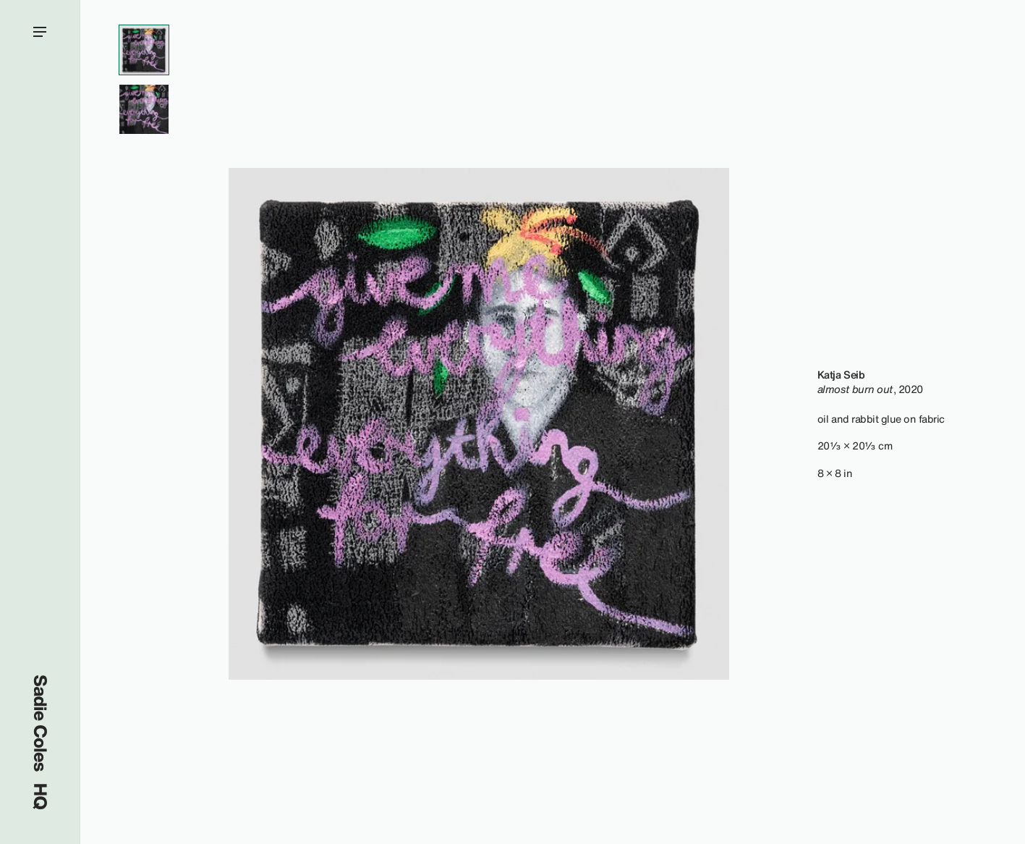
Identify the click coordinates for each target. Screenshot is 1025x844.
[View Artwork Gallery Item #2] (144, 109)
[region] (479, 423)
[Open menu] (40, 422)
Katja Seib (840, 374)
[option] (479, 423)
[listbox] (479, 423)
